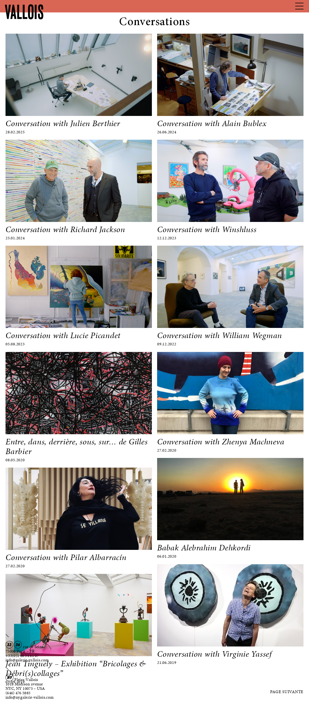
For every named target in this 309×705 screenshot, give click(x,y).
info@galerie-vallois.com (27, 660)
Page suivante (286, 692)
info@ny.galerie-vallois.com (29, 697)
